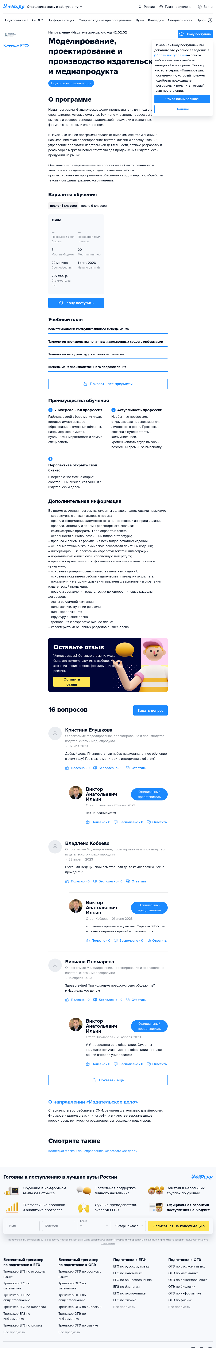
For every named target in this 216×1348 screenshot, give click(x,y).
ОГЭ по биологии (181, 1287)
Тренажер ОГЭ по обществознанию (72, 1297)
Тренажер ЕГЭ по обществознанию (16, 1297)
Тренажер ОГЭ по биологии (79, 1307)
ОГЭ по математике (183, 1273)
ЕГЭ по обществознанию (132, 1280)
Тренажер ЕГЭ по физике (22, 1325)
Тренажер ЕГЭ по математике (16, 1285)
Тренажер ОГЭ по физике (78, 1325)
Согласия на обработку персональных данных (129, 1239)
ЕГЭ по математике (128, 1273)
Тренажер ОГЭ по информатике (72, 1316)
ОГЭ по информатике (184, 1293)
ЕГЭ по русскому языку (131, 1266)
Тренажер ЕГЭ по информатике (16, 1316)
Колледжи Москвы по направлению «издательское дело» (92, 1151)
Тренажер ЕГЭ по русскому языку (24, 1274)
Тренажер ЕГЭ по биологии (24, 1307)
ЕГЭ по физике (124, 1300)
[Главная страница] (13, 6)
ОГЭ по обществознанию (187, 1280)
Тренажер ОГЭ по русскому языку (79, 1274)
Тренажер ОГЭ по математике (72, 1285)
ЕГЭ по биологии (126, 1287)
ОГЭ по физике (180, 1300)
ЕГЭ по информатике (129, 1293)
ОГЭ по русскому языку (186, 1266)
